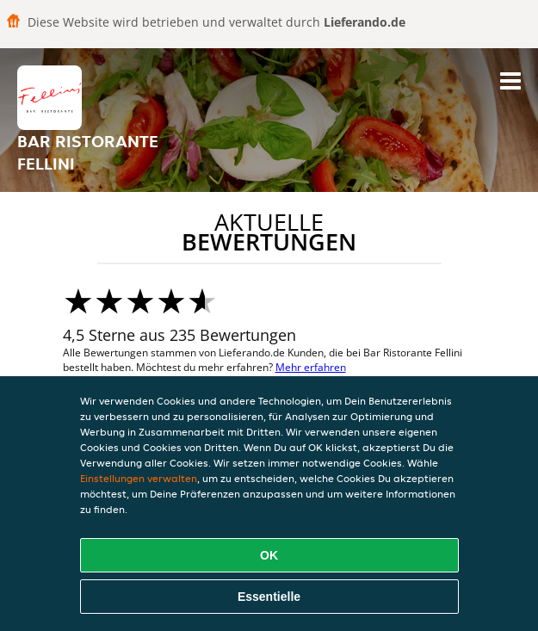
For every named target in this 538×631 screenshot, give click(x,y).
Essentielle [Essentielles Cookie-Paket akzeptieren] (269, 596)
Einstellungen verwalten (138, 478)
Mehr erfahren (310, 367)
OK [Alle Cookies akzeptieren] (269, 555)
